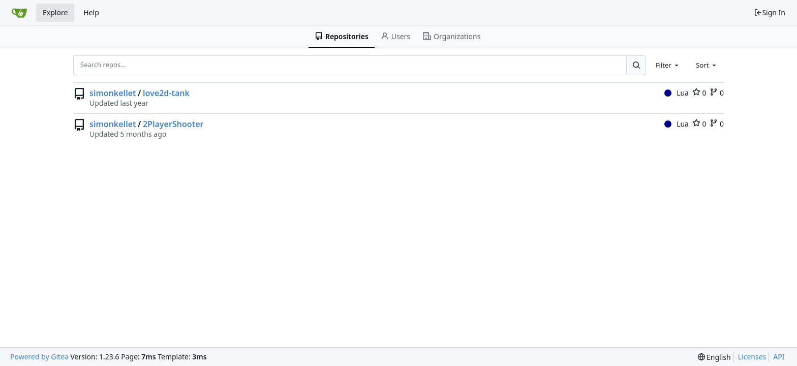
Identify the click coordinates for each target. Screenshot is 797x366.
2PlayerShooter (173, 124)
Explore (55, 12)
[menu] (714, 357)
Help (91, 12)
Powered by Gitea (39, 356)
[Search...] (636, 65)
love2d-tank (166, 93)
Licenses (752, 356)
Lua (676, 93)
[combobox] (668, 65)
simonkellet (112, 93)
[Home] (19, 13)
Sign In (769, 12)
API (778, 356)
